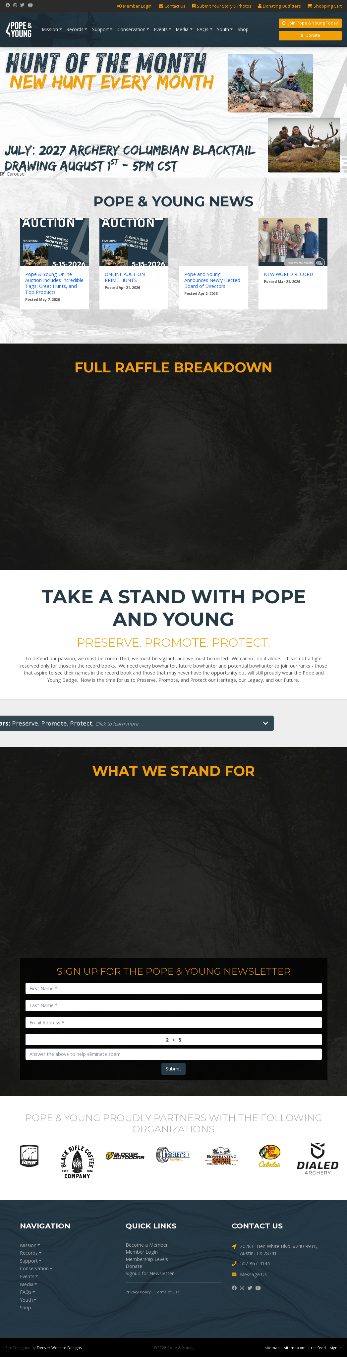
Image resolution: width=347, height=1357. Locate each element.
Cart (324, 6)
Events (161, 29)
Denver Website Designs (59, 1347)
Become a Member (147, 1245)
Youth (223, 29)
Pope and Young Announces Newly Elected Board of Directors (212, 280)
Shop (243, 29)
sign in (336, 1347)
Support (100, 29)
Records (75, 29)
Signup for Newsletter (150, 1273)
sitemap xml (295, 1347)
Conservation (131, 29)
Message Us (249, 1275)
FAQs (202, 29)
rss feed (318, 1347)
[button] (26, 112)
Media (182, 29)
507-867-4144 (251, 1264)
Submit (173, 1068)
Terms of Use (167, 1291)
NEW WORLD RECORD (288, 274)
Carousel (13, 174)
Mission (50, 29)
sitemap (272, 1347)
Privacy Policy (138, 1291)
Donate (310, 35)
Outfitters (279, 6)
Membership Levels (147, 1259)
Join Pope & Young (310, 23)
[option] (29, 1156)
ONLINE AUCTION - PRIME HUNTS (126, 277)
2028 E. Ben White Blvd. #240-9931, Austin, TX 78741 (274, 1250)
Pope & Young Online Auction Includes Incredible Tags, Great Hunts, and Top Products (54, 283)
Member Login (142, 1252)
